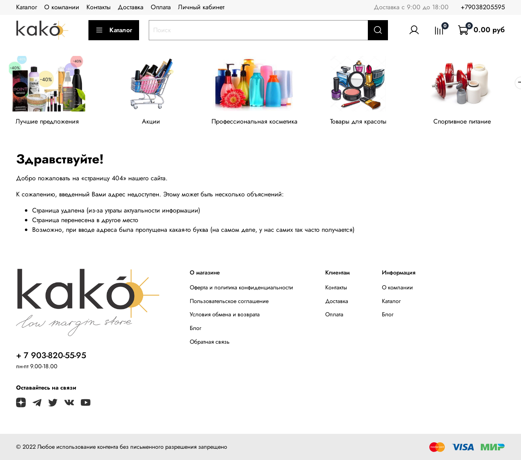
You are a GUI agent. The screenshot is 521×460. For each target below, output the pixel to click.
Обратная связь (210, 343)
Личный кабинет (201, 7)
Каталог (26, 7)
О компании (61, 7)
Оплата (161, 7)
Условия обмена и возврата (225, 316)
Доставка (131, 7)
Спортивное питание (473, 122)
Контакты (98, 7)
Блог (195, 329)
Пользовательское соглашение (229, 302)
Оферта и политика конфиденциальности (241, 289)
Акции (155, 122)
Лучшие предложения (48, 122)
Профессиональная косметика (260, 122)
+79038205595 (483, 7)
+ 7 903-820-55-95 (51, 357)
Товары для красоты (366, 122)
